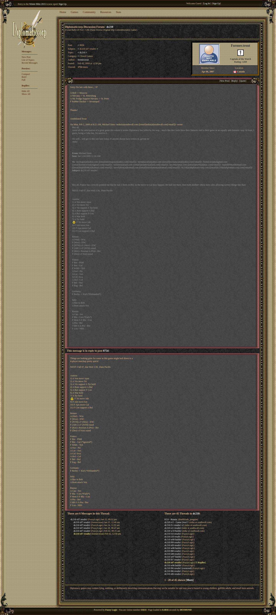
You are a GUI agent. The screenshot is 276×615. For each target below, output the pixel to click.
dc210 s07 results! (79, 519)
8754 (105, 350)
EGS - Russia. (170, 519)
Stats (118, 12)
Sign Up (63, 4)
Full (23, 80)
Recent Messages (30, 62)
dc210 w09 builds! (173, 539)
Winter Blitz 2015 (37, 4)
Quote (243, 80)
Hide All (26, 91)
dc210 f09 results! (172, 542)
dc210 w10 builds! (173, 531)
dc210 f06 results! (172, 571)
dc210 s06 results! (172, 574)
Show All (26, 94)
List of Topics (28, 60)
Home (63, 12)
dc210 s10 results (172, 536)
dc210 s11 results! (172, 528)
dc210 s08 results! (172, 554)
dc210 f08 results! (172, 551)
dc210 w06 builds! (173, 565)
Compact (26, 74)
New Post (26, 57)
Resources (105, 12)
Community (89, 12)
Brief (24, 77)
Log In (207, 3)
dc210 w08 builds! (173, 548)
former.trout (83, 59)
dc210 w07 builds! (173, 556)
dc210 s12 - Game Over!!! (176, 522)
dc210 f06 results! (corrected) (178, 568)
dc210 (110, 26)
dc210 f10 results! (172, 533)
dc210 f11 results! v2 (174, 525)
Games (74, 12)
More (189, 579)
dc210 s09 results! (172, 545)
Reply (234, 80)
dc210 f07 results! (172, 559)
